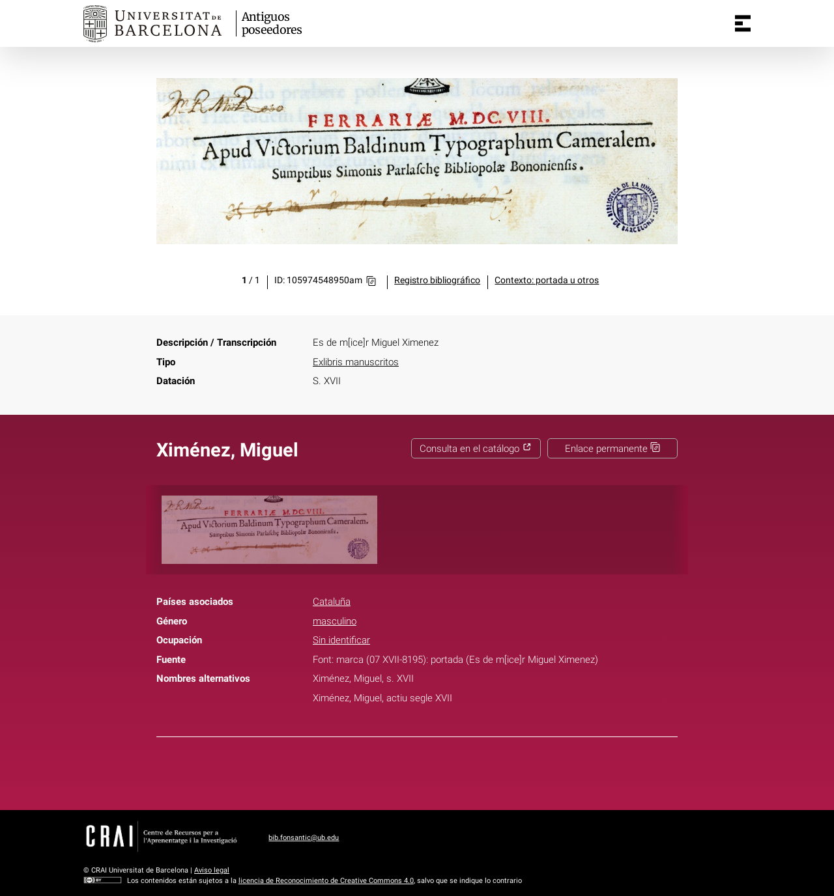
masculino (334, 621)
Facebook (378, 771)
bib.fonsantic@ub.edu (303, 837)
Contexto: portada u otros (547, 280)
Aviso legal (211, 870)
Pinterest (440, 771)
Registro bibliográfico (437, 280)
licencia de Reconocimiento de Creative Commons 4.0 (326, 880)
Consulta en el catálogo (476, 449)
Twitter (409, 771)
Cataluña (332, 602)
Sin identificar (341, 640)
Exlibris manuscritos (356, 362)
